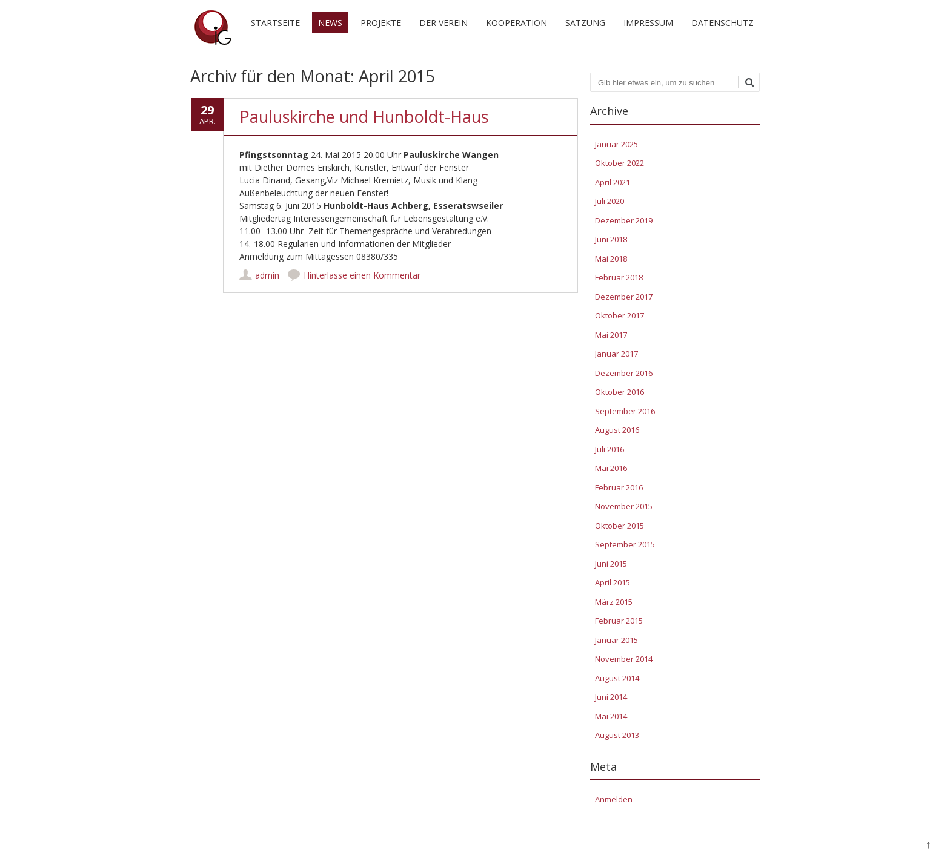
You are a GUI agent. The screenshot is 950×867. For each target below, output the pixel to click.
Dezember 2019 (624, 220)
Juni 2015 (611, 563)
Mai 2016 (611, 468)
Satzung (585, 22)
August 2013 (617, 735)
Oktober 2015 (619, 525)
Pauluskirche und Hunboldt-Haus (363, 116)
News (330, 22)
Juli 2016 (609, 449)
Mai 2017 (611, 334)
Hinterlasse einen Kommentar (362, 275)
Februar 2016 (619, 487)
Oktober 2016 (619, 391)
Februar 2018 (619, 277)
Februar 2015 (619, 620)
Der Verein (443, 22)
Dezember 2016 (624, 373)
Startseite (275, 22)
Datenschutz (722, 22)
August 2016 (617, 429)
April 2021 (612, 182)
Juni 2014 (611, 696)
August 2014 (617, 678)
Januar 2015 (616, 640)
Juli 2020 (609, 201)
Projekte (380, 22)
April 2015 (612, 582)
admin (267, 275)
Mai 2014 (611, 716)
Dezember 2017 (624, 296)
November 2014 (624, 658)
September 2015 (625, 544)
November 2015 (624, 506)
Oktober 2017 (619, 315)
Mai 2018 (611, 258)
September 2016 (625, 411)
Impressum (648, 22)
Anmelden (614, 799)
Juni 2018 (611, 239)
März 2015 (614, 601)
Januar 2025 (616, 144)
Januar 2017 (616, 353)
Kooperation (516, 22)
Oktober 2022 (619, 162)
